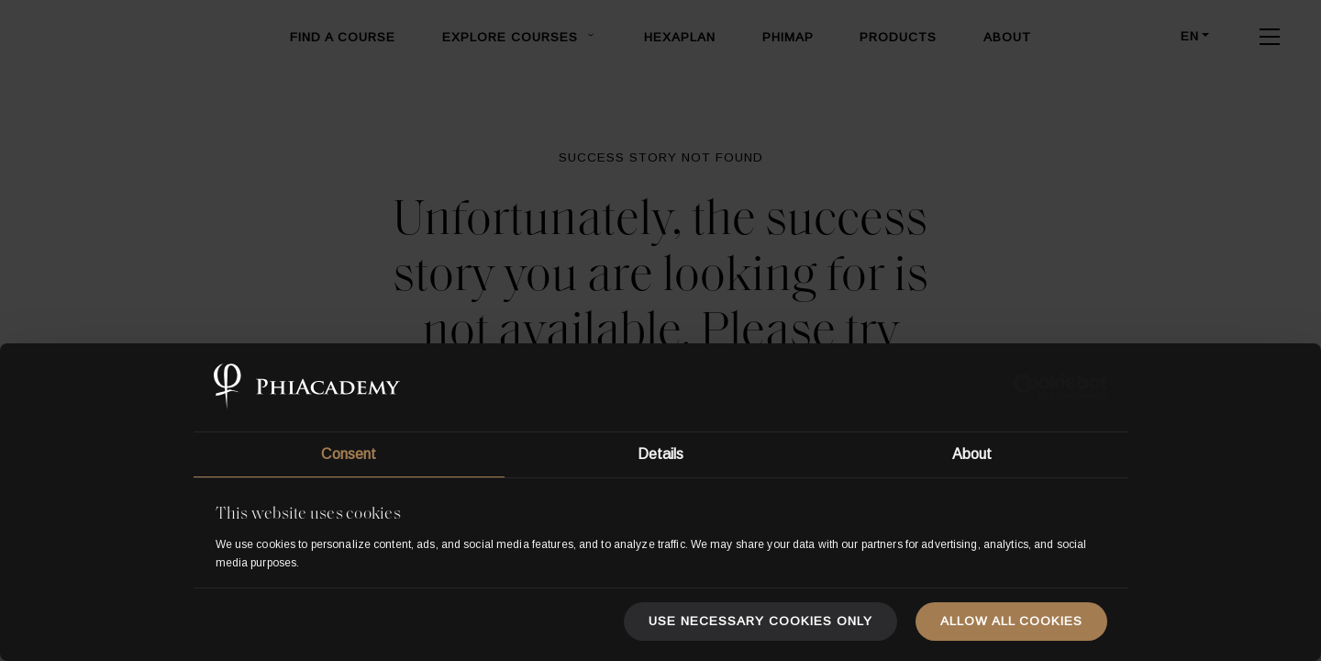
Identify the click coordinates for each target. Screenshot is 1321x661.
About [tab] (972, 454)
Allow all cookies (1011, 621)
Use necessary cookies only (760, 621)
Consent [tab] (348, 454)
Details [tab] (661, 454)
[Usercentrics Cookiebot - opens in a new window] (1027, 387)
